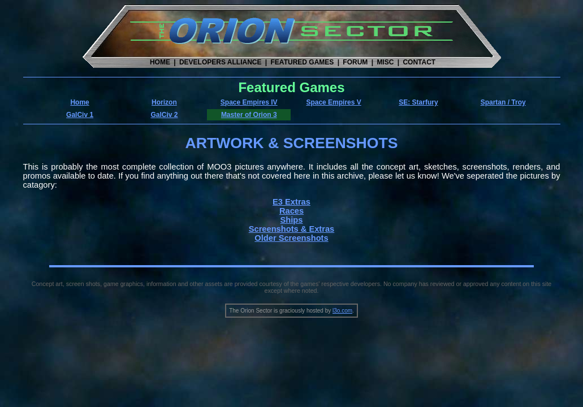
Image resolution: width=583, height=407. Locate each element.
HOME (160, 62)
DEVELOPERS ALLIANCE (220, 62)
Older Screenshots (291, 238)
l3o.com (342, 311)
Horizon (164, 102)
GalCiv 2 (164, 115)
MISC (385, 62)
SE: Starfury (418, 102)
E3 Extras (291, 201)
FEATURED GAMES (302, 62)
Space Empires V (333, 102)
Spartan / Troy (503, 102)
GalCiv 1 (79, 115)
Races (291, 210)
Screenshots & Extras (292, 228)
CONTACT (419, 62)
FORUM (355, 62)
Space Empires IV (249, 102)
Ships (291, 219)
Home (79, 102)
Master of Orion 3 (249, 115)
